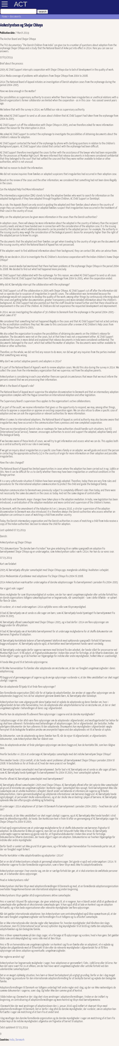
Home (5, 16)
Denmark (19, 1039)
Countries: (4, 1039)
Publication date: (7, 32)
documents (15, 16)
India (12, 1039)
